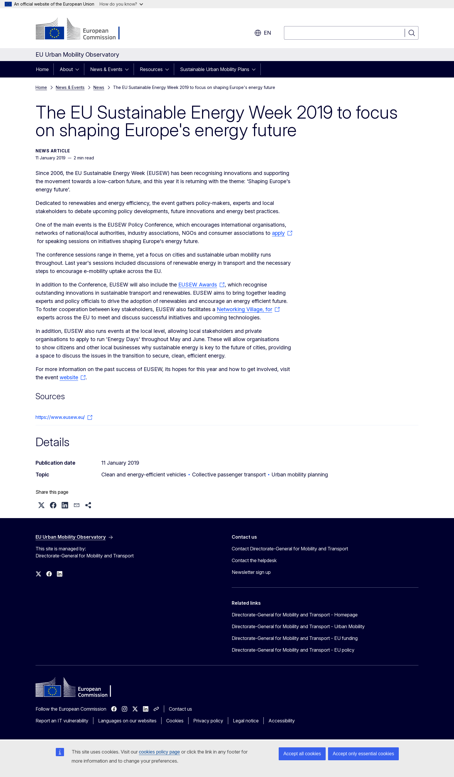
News (98, 87)
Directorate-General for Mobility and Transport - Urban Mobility (298, 626)
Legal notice (246, 721)
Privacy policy (208, 721)
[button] (41, 505)
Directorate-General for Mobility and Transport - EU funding (295, 638)
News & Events (106, 69)
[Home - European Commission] (83, 29)
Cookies (175, 721)
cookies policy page (159, 751)
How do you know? (121, 3)
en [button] (262, 32)
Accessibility (281, 721)
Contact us (180, 709)
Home (42, 69)
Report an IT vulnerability (62, 721)
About (66, 69)
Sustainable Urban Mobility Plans (214, 69)
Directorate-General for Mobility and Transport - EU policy (293, 650)
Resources (151, 69)
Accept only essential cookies (363, 753)
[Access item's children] (79, 69)
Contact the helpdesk (254, 560)
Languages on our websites (127, 721)
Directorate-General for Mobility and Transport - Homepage (295, 615)
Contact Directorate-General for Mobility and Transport (290, 549)
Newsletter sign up (251, 572)
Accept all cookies (302, 753)
